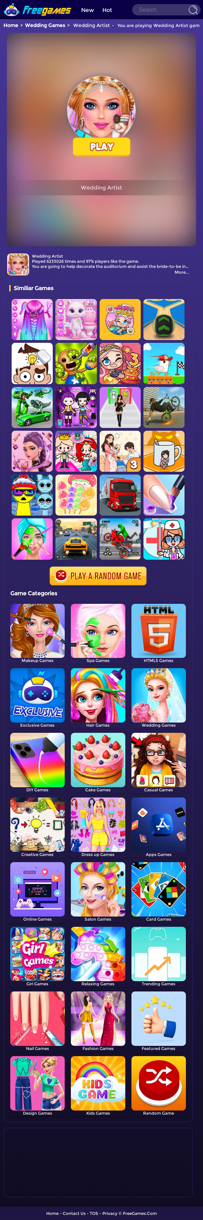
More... (182, 272)
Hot (107, 10)
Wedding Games (45, 25)
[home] (37, 2)
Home (10, 25)
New (87, 10)
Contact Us (74, 1213)
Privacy (109, 1213)
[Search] (166, 9)
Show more (32, 1192)
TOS (94, 1213)
